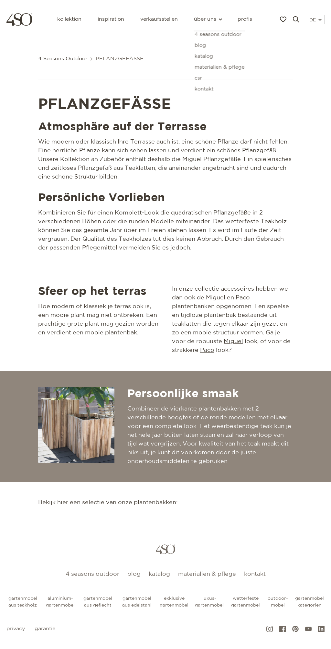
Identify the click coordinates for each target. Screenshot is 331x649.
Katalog (159, 574)
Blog (134, 574)
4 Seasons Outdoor (62, 58)
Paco (207, 350)
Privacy (15, 628)
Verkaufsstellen (159, 19)
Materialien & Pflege (207, 574)
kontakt (255, 574)
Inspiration (111, 19)
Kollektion (69, 19)
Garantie (45, 628)
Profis (245, 19)
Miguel (233, 341)
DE (315, 20)
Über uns (207, 19)
